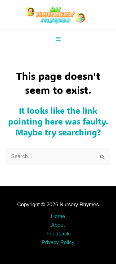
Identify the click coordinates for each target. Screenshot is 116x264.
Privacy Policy (58, 242)
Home (58, 216)
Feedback (58, 234)
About (58, 225)
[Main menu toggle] (58, 39)
